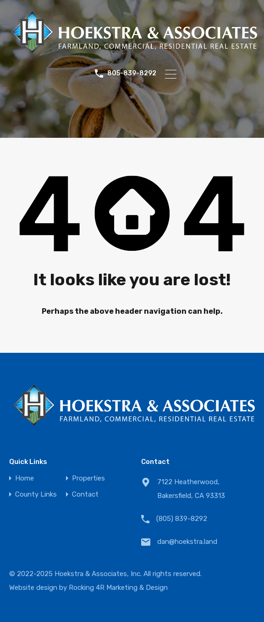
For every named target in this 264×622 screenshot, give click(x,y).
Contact (85, 494)
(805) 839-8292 (181, 519)
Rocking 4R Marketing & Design (118, 587)
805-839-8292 (131, 73)
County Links (36, 494)
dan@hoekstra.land (187, 541)
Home (24, 478)
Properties (88, 478)
